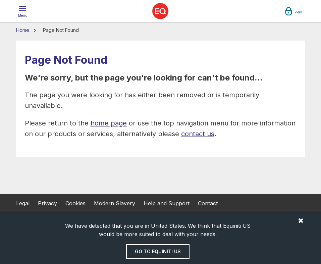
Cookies (75, 203)
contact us (197, 134)
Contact (208, 203)
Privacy (47, 203)
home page (109, 123)
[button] (23, 11)
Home (23, 30)
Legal (23, 203)
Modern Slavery (114, 203)
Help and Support (167, 203)
